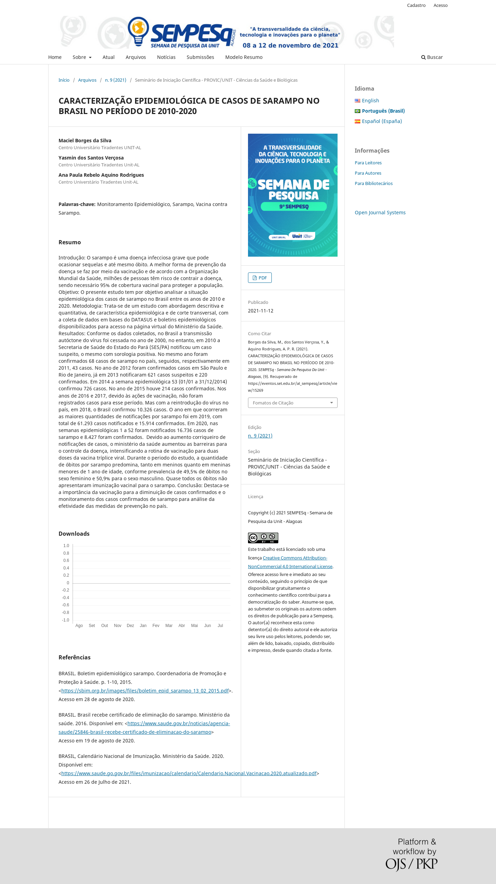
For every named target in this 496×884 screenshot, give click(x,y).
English (370, 100)
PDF (262, 278)
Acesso (441, 5)
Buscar (432, 57)
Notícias (166, 57)
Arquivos (136, 57)
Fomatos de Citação (273, 403)
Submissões (200, 57)
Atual (109, 57)
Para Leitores (368, 163)
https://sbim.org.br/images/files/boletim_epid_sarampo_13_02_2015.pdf (145, 690)
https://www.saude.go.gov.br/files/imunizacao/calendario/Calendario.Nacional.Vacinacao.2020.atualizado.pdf (189, 773)
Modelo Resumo (243, 57)
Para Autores (368, 173)
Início (64, 80)
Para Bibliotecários (374, 183)
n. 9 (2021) (115, 80)
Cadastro (416, 5)
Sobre (80, 57)
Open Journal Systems (380, 212)
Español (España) (382, 121)
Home (55, 57)
